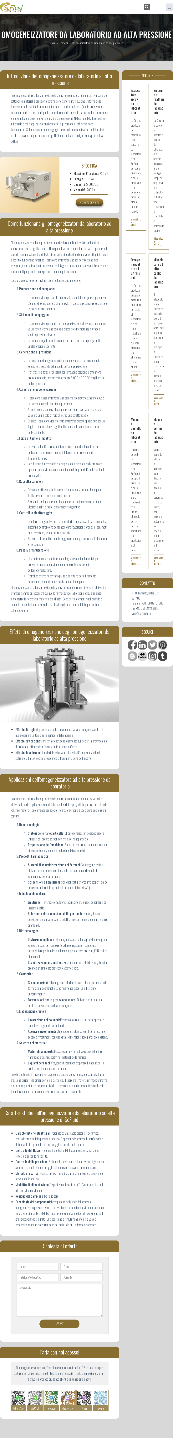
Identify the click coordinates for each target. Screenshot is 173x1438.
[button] (157, 7)
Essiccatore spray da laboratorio (135, 101)
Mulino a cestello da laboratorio (136, 430)
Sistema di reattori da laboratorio (159, 101)
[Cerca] (147, 7)
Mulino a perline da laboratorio (158, 430)
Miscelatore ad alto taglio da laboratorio (158, 273)
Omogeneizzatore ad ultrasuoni (135, 268)
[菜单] (169, 7)
